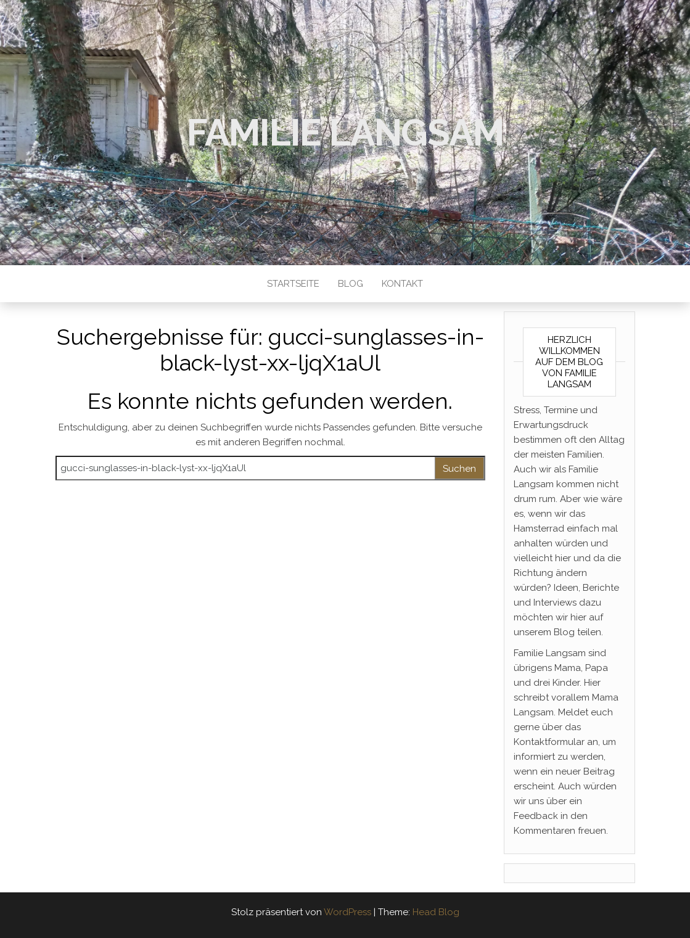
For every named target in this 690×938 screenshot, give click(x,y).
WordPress (347, 912)
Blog (350, 283)
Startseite (293, 283)
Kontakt (402, 283)
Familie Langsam (345, 132)
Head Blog (436, 912)
